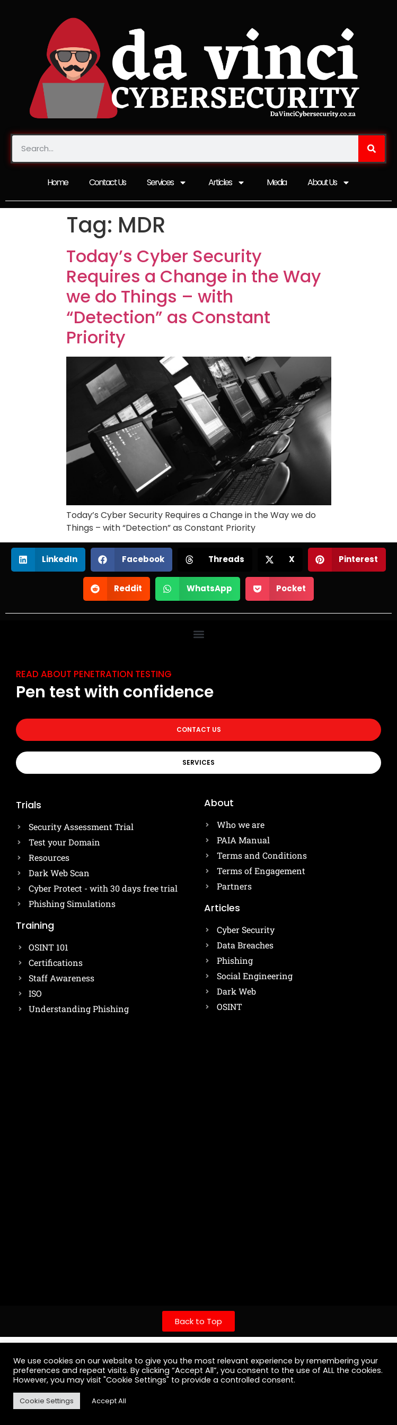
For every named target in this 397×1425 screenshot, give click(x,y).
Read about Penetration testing (94, 674)
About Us (328, 182)
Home (57, 182)
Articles (226, 182)
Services (167, 182)
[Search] (371, 148)
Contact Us (107, 182)
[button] (48, 560)
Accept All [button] (109, 1401)
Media (276, 182)
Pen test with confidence (115, 692)
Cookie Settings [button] (47, 1401)
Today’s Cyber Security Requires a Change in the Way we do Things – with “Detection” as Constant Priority (193, 297)
